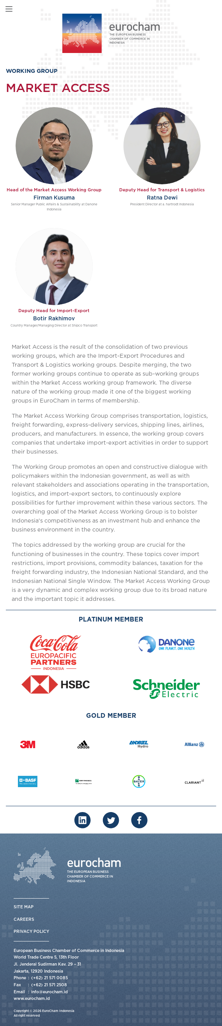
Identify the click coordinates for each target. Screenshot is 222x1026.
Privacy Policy (31, 932)
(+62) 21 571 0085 (49, 978)
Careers (24, 920)
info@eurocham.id (49, 992)
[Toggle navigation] (9, 9)
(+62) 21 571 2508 (49, 985)
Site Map (23, 907)
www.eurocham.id (32, 999)
